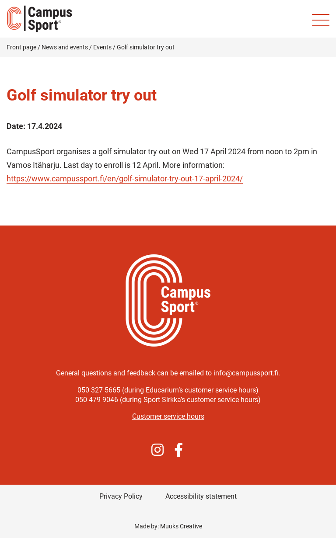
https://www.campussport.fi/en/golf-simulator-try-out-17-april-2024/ (125, 178)
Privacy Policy (121, 496)
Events (102, 47)
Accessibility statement (201, 496)
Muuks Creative (181, 526)
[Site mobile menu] (320, 20)
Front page (21, 47)
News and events (65, 47)
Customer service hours (168, 416)
